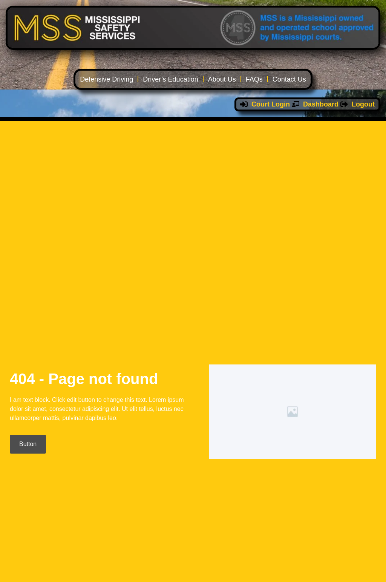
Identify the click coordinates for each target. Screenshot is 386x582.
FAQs (254, 79)
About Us (222, 79)
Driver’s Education (170, 79)
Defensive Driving (106, 79)
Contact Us (289, 79)
